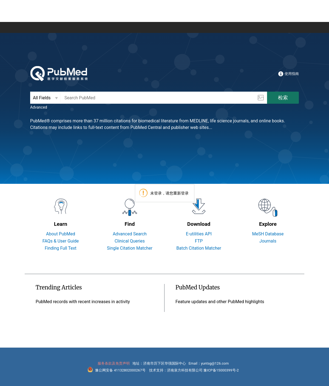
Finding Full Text (60, 248)
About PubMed (60, 233)
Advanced (38, 107)
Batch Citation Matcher (198, 248)
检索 (283, 97)
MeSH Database (268, 233)
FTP (199, 241)
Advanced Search (130, 233)
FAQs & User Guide (60, 241)
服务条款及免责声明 (114, 363)
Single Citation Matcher (129, 248)
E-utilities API (199, 233)
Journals (267, 241)
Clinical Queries (130, 241)
